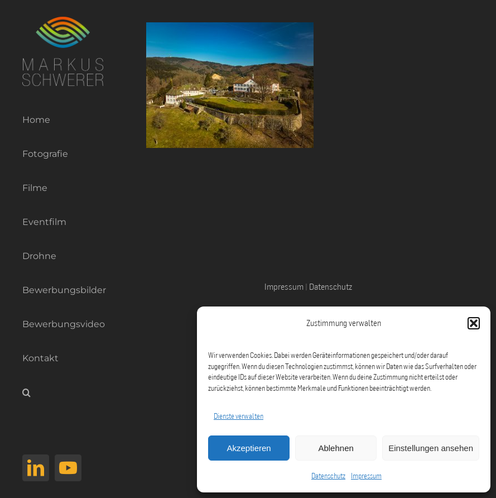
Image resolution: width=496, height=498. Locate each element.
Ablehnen (335, 448)
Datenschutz (328, 475)
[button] (473, 323)
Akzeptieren (249, 448)
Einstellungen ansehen (430, 448)
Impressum (366, 475)
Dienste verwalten (238, 415)
